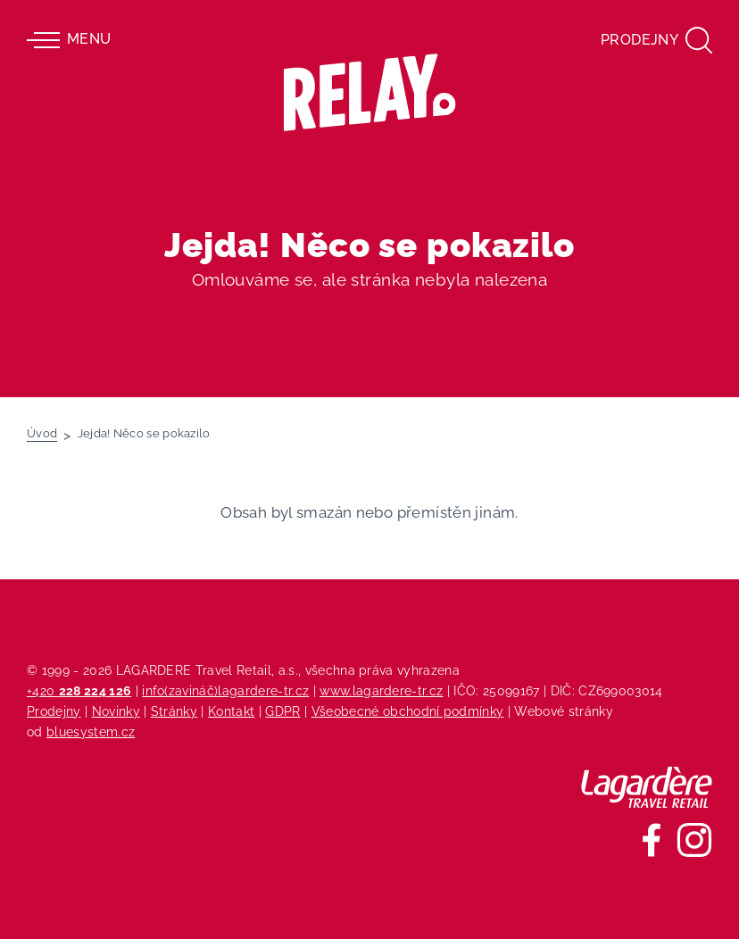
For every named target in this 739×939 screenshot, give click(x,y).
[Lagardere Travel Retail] (646, 787)
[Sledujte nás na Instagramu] (694, 840)
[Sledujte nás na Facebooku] (651, 840)
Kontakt (231, 711)
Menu (69, 40)
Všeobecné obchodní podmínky (407, 711)
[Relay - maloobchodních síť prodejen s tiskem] (370, 92)
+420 (79, 690)
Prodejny (54, 711)
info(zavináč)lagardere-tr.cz (225, 690)
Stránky (174, 711)
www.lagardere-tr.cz (381, 690)
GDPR (282, 711)
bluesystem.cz (90, 731)
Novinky (116, 711)
